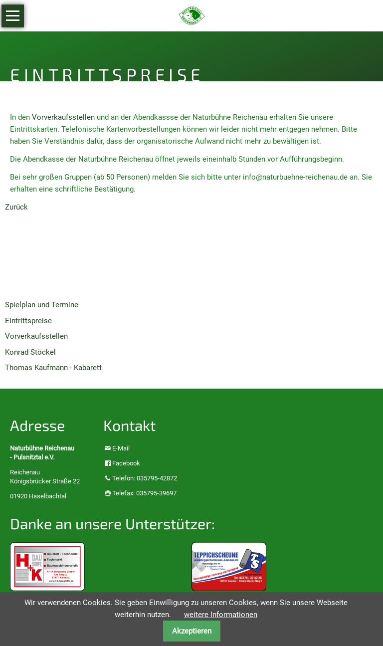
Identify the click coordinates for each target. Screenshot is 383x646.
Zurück (16, 207)
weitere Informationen (220, 614)
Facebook (126, 463)
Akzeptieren (191, 631)
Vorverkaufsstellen (63, 117)
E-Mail (121, 448)
